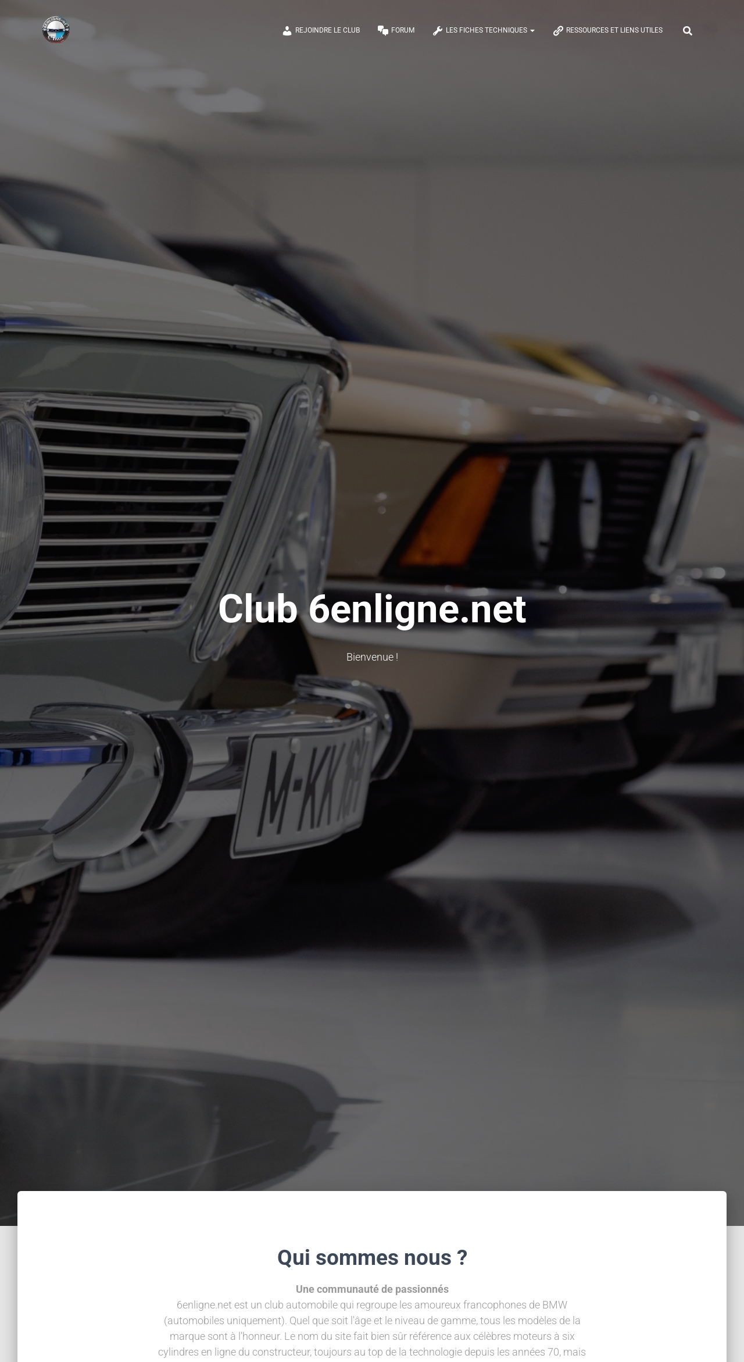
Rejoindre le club (320, 31)
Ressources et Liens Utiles (607, 31)
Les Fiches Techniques (483, 31)
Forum (395, 31)
